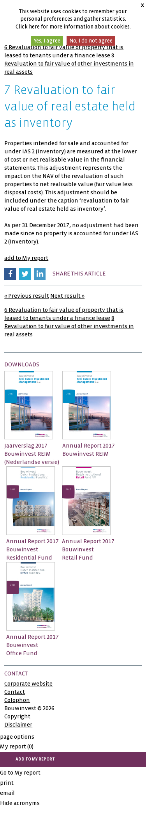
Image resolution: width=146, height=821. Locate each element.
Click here (28, 27)
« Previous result (26, 296)
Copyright (17, 716)
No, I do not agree (91, 41)
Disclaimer (18, 724)
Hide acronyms (20, 803)
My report (16, 746)
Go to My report (20, 772)
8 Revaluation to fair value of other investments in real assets (69, 63)
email (7, 793)
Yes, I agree (47, 41)
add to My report (26, 258)
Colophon (17, 700)
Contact (14, 692)
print (7, 783)
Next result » (67, 296)
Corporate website (28, 684)
